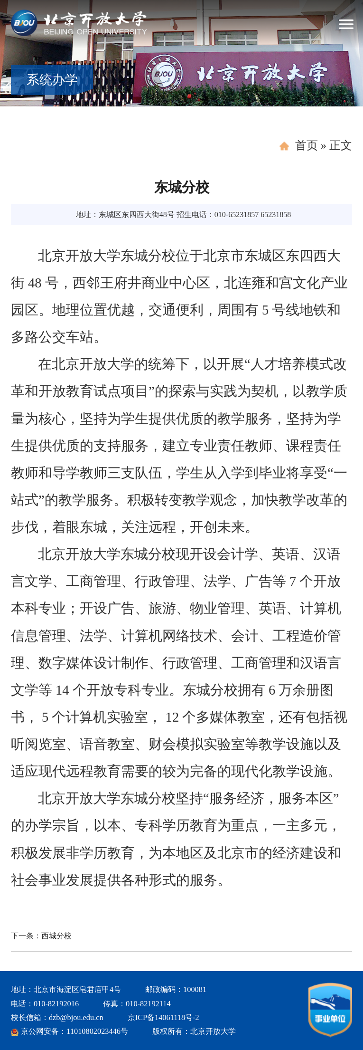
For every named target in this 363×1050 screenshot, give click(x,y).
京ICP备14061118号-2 (163, 1017)
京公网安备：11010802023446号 (74, 1031)
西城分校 (56, 935)
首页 (306, 145)
